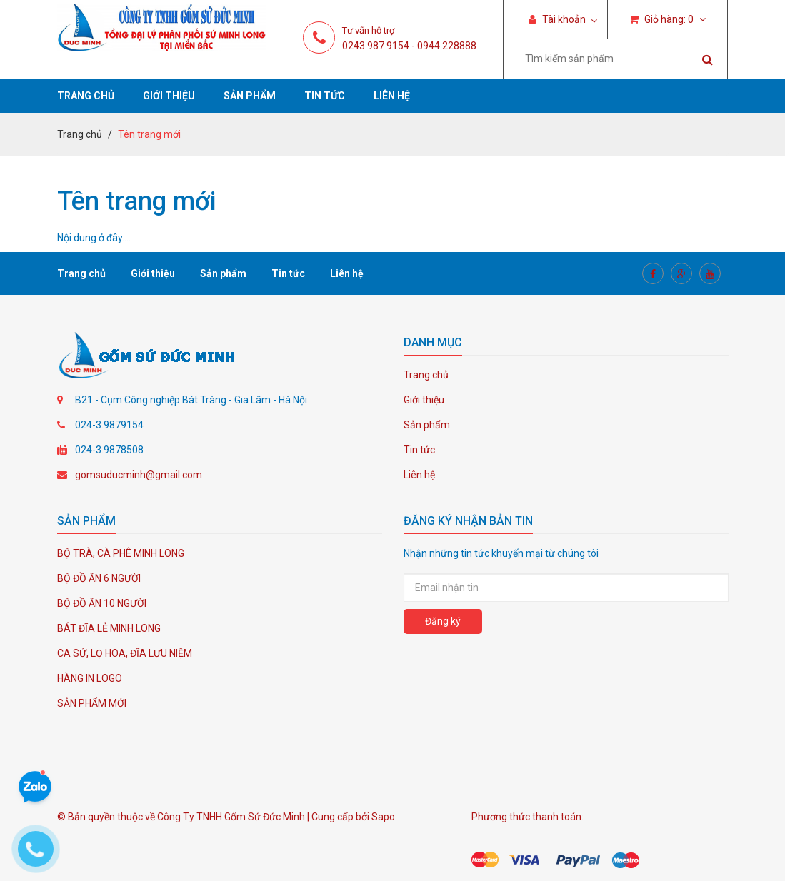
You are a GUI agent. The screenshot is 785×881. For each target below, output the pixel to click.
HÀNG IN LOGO (89, 678)
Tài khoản (557, 19)
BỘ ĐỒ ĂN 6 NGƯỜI (99, 578)
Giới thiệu (169, 95)
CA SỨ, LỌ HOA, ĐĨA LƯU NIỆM (124, 653)
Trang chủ (85, 95)
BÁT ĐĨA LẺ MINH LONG (109, 628)
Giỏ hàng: (667, 19)
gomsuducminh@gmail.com (138, 474)
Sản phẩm (250, 95)
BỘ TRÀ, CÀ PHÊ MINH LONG (120, 553)
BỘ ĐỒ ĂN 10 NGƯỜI (101, 603)
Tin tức (324, 95)
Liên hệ (392, 95)
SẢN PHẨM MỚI (91, 703)
